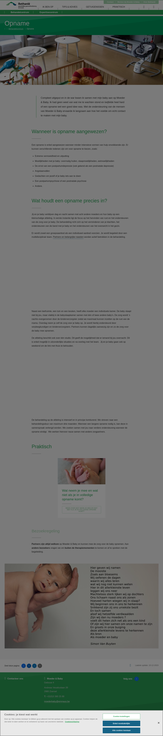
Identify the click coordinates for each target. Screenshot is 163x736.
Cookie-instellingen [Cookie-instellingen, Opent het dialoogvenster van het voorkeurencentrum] (121, 716)
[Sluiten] (159, 723)
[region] (81, 723)
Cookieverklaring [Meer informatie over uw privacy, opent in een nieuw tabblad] (72, 722)
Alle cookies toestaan (121, 730)
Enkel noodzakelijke (121, 723)
